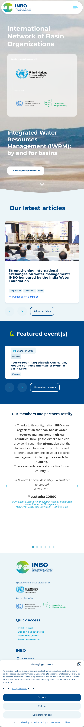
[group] (42, 262)
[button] (79, 675)
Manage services (19, 699)
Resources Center (28, 635)
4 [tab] (46, 546)
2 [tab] (37, 546)
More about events (45, 387)
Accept (42, 707)
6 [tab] (54, 546)
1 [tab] (33, 546)
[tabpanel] (42, 466)
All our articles (42, 311)
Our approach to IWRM (26, 170)
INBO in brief (25, 628)
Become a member (29, 639)
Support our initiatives (31, 631)
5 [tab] (50, 546)
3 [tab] (42, 546)
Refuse (42, 716)
